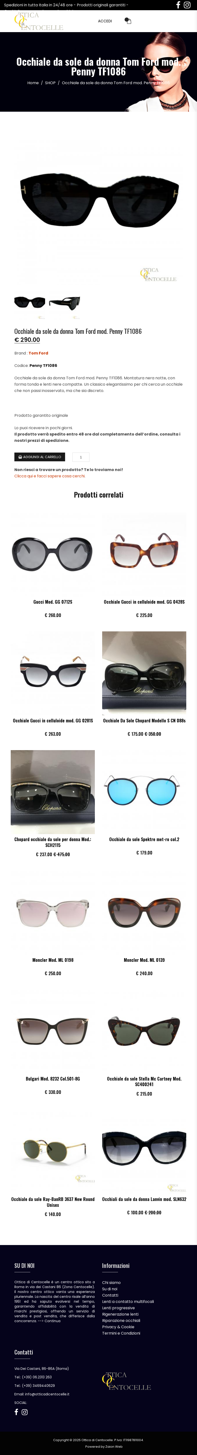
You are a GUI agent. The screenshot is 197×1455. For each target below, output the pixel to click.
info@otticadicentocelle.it (47, 1393)
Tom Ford (38, 353)
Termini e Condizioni (121, 1333)
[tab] (29, 302)
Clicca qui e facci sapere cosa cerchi (49, 476)
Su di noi (109, 1288)
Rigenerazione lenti (120, 1314)
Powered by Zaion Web (104, 1446)
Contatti (110, 1295)
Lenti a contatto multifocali (128, 1301)
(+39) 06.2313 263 (37, 1376)
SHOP (50, 83)
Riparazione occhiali (121, 1320)
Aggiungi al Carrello (39, 456)
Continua (52, 1320)
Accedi (105, 21)
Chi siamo (111, 1282)
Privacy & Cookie (118, 1326)
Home (33, 83)
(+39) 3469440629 (38, 1385)
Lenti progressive (118, 1307)
